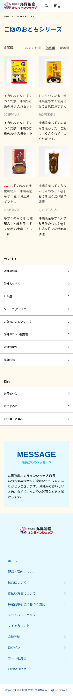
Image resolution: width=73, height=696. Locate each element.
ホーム (7, 16)
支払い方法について (22, 593)
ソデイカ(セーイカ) (15, 309)
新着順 (64, 47)
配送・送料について (22, 571)
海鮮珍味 (9, 359)
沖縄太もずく (12, 283)
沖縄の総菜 (11, 271)
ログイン (14, 647)
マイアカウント (19, 625)
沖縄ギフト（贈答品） (17, 334)
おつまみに (11, 406)
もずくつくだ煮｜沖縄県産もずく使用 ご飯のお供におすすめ (53, 101)
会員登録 (14, 636)
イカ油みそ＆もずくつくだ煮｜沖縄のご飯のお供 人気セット (18, 101)
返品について (17, 582)
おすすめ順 (33, 47)
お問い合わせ (17, 668)
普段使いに (11, 393)
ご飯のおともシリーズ (24, 16)
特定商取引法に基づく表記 (26, 604)
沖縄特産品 (11, 347)
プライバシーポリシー (23, 614)
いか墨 (8, 296)
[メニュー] (67, 6)
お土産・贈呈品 (13, 419)
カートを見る (17, 658)
